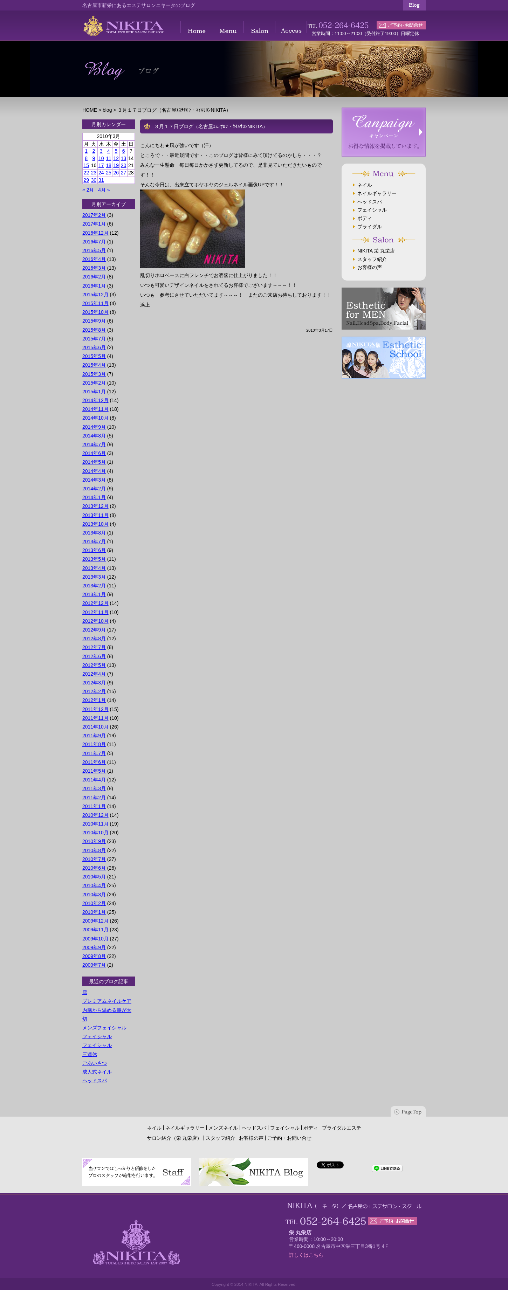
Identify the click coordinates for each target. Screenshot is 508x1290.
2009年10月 (95, 938)
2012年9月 (94, 630)
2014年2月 (94, 488)
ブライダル (369, 226)
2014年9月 (94, 427)
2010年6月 (94, 868)
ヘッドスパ (94, 1080)
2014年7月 (94, 444)
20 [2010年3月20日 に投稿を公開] (123, 165)
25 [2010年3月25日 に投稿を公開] (108, 172)
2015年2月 (94, 383)
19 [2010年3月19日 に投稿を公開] (116, 165)
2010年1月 (94, 912)
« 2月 (88, 190)
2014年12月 (95, 400)
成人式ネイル (97, 1072)
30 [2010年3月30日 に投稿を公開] (94, 180)
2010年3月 (94, 894)
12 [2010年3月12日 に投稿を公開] (116, 158)
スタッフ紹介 (372, 259)
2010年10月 (95, 832)
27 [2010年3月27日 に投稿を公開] (123, 172)
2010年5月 (94, 876)
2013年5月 (94, 559)
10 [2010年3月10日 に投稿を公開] (101, 158)
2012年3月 (94, 682)
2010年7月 (94, 859)
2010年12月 (95, 815)
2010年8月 (94, 850)
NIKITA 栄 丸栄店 (376, 251)
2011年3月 (94, 788)
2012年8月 (94, 638)
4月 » (104, 190)
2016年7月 (94, 241)
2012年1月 (94, 700)
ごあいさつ (94, 1063)
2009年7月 (94, 965)
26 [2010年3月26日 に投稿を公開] (116, 172)
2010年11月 (95, 824)
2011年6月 (94, 762)
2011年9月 (94, 735)
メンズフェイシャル (104, 1027)
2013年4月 (94, 568)
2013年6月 (94, 550)
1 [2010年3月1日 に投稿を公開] (86, 151)
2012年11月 (95, 612)
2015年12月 (95, 294)
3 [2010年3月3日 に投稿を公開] (101, 151)
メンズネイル (223, 1127)
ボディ (364, 218)
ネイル (364, 185)
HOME (89, 110)
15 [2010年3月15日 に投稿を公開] (86, 165)
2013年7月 (94, 541)
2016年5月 (94, 250)
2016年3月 (94, 268)
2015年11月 (95, 303)
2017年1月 (94, 224)
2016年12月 (95, 233)
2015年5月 (94, 356)
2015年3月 (94, 374)
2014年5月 (94, 462)
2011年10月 (95, 727)
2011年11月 (95, 718)
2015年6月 (94, 347)
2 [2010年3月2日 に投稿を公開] (93, 151)
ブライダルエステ (341, 1127)
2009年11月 (95, 929)
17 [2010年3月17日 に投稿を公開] (101, 165)
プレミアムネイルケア (106, 1001)
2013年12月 (95, 506)
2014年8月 (94, 436)
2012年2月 (94, 691)
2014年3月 (94, 480)
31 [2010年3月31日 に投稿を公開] (101, 180)
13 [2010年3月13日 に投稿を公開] (123, 158)
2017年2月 (94, 215)
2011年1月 (94, 806)
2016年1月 (94, 286)
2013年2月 (94, 585)
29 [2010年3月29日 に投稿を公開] (86, 180)
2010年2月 (94, 903)
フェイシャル (97, 1036)
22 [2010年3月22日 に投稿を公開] (86, 172)
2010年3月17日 (319, 330)
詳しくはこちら (306, 1255)
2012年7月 (94, 647)
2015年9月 (94, 321)
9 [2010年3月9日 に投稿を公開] (93, 158)
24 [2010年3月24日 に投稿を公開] (101, 172)
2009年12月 (95, 921)
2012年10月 (95, 621)
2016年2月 (94, 277)
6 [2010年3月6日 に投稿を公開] (123, 151)
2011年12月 (95, 709)
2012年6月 (94, 656)
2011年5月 (94, 771)
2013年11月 (95, 515)
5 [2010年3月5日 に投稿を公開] (116, 151)
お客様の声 (369, 267)
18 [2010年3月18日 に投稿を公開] (108, 165)
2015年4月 (94, 365)
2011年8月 (94, 744)
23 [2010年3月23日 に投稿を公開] (94, 172)
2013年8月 (94, 533)
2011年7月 (94, 753)
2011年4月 (94, 779)
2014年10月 (95, 418)
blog (107, 110)
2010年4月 (94, 885)
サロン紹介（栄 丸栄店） (174, 1138)
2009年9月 (94, 947)
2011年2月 (94, 797)
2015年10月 (95, 312)
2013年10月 (95, 524)
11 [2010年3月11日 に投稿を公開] (108, 158)
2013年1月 (94, 594)
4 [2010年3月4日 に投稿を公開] (108, 151)
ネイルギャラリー (377, 193)
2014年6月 (94, 453)
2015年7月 (94, 339)
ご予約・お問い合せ (289, 1138)
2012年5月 (94, 665)
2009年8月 (94, 956)
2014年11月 (95, 409)
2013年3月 (94, 577)
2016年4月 (94, 259)
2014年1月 (94, 497)
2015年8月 (94, 330)
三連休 (89, 1054)
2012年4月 (94, 674)
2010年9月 (94, 841)
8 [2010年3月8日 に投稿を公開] (86, 158)
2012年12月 (95, 603)
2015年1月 (94, 391)
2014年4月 (94, 471)
